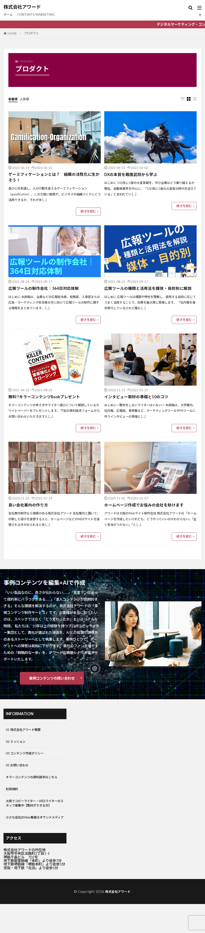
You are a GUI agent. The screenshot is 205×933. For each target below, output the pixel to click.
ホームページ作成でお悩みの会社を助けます (146, 505)
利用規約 (13, 799)
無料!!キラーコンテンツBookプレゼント (46, 397)
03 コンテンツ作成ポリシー (27, 756)
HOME (12, 33)
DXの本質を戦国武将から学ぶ (132, 174)
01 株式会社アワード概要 (26, 731)
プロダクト (31, 33)
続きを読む (88, 212)
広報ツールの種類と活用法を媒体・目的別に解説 (150, 289)
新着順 (13, 99)
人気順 (26, 99)
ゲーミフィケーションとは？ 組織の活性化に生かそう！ (54, 177)
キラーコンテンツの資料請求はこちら (34, 784)
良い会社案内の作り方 (29, 505)
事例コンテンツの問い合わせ (52, 679)
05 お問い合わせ (19, 769)
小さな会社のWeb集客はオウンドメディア (34, 838)
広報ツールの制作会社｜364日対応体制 (45, 289)
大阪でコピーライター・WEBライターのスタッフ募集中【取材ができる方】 (34, 817)
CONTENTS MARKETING (40, 14)
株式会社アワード (22, 7)
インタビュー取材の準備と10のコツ (138, 397)
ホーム (8, 14)
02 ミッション (17, 744)
